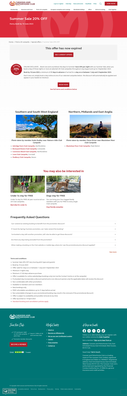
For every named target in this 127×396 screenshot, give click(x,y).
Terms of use (34, 389)
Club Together (112, 9)
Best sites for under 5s (18, 205)
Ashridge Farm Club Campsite (24, 146)
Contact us (51, 346)
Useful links (52, 326)
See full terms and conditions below (63, 89)
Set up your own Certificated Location (60, 336)
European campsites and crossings (60, 9)
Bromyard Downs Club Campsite (25, 149)
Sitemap (57, 389)
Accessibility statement (23, 389)
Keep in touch (90, 326)
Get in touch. (95, 352)
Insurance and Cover (27, 9)
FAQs (94, 3)
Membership (14, 9)
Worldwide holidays (79, 9)
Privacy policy (50, 389)
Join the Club (17, 326)
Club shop (68, 3)
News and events (78, 3)
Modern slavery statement (67, 389)
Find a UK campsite (41, 9)
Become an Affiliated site (56, 333)
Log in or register (59, 3)
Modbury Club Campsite (22, 157)
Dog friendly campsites (54, 207)
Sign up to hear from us (102, 340)
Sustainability (78, 389)
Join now (111, 4)
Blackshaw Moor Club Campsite (78, 146)
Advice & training (100, 9)
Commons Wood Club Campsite (24, 152)
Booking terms (41, 389)
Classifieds (88, 3)
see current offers (63, 55)
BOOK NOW (63, 85)
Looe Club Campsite (20, 154)
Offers (90, 9)
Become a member (18, 344)
